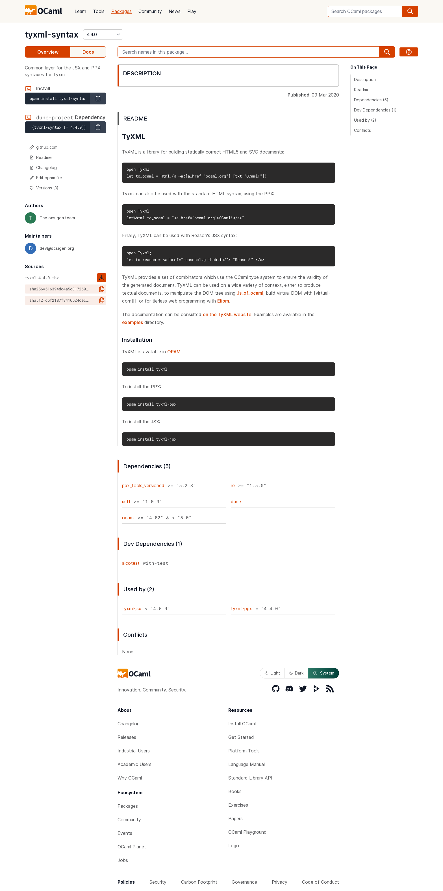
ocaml (128, 517)
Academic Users (134, 764)
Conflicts (362, 130)
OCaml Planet (132, 847)
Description (365, 79)
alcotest (131, 563)
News (175, 11)
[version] (103, 34)
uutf (126, 501)
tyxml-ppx (241, 608)
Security (157, 882)
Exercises (238, 805)
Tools (99, 11)
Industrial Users (134, 751)
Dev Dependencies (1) (375, 110)
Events (125, 833)
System (323, 673)
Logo (233, 845)
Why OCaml (130, 778)
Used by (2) (365, 120)
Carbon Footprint (199, 882)
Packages (121, 11)
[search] (410, 11)
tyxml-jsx (131, 608)
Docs (88, 52)
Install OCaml (242, 723)
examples (132, 322)
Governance (244, 882)
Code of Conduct (320, 882)
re (233, 485)
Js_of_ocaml (250, 293)
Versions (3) (43, 187)
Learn (80, 11)
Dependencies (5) (371, 99)
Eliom (223, 301)
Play (191, 11)
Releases (127, 737)
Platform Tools (244, 751)
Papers (235, 818)
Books (235, 791)
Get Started (241, 737)
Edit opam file (45, 177)
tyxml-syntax (52, 34)
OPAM (174, 351)
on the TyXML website (227, 314)
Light (272, 673)
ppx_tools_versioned (143, 485)
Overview (47, 52)
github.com (43, 147)
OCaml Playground (247, 832)
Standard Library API (250, 778)
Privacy (279, 882)
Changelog (43, 167)
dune (236, 501)
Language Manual (246, 764)
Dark (296, 673)
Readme (40, 157)
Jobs (123, 860)
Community (150, 11)
